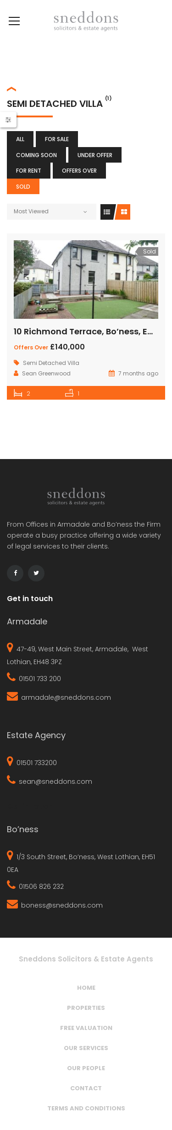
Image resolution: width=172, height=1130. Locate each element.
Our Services (86, 1048)
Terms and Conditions (86, 1108)
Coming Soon (36, 155)
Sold (23, 186)
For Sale (57, 139)
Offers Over (79, 170)
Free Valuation (86, 1028)
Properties (86, 1007)
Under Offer (95, 155)
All (20, 139)
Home (86, 987)
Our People (86, 1068)
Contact (86, 1088)
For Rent (28, 170)
